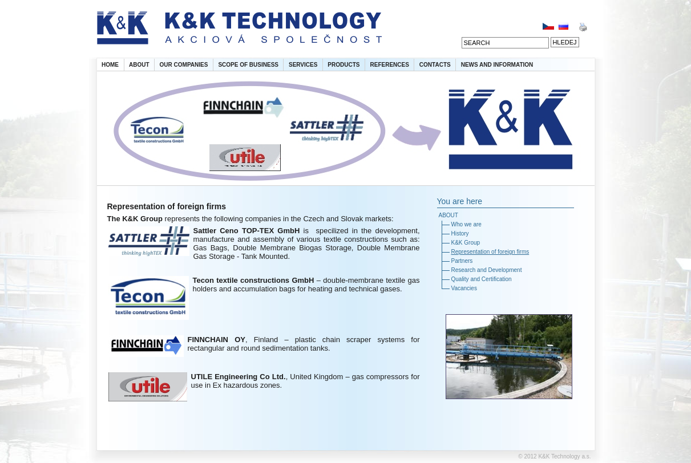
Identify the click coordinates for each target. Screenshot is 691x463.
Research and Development (486, 270)
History (460, 233)
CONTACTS (435, 65)
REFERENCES (389, 65)
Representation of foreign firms (490, 252)
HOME (110, 65)
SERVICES (303, 65)
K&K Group (465, 242)
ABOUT (139, 65)
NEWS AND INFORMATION (497, 65)
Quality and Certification (481, 279)
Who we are (466, 224)
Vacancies (464, 288)
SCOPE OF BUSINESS (248, 65)
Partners (462, 261)
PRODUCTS (343, 65)
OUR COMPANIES (184, 65)
